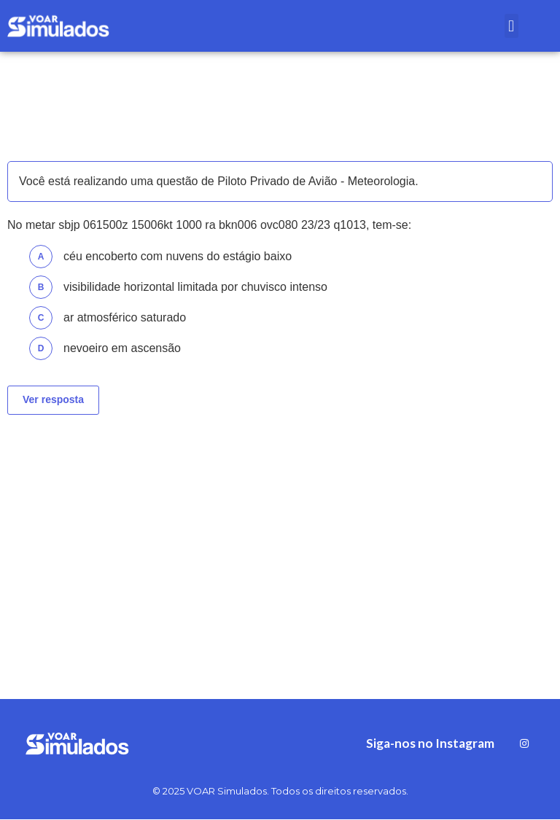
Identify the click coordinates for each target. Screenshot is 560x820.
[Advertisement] (280, 539)
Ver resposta (53, 399)
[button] (511, 26)
